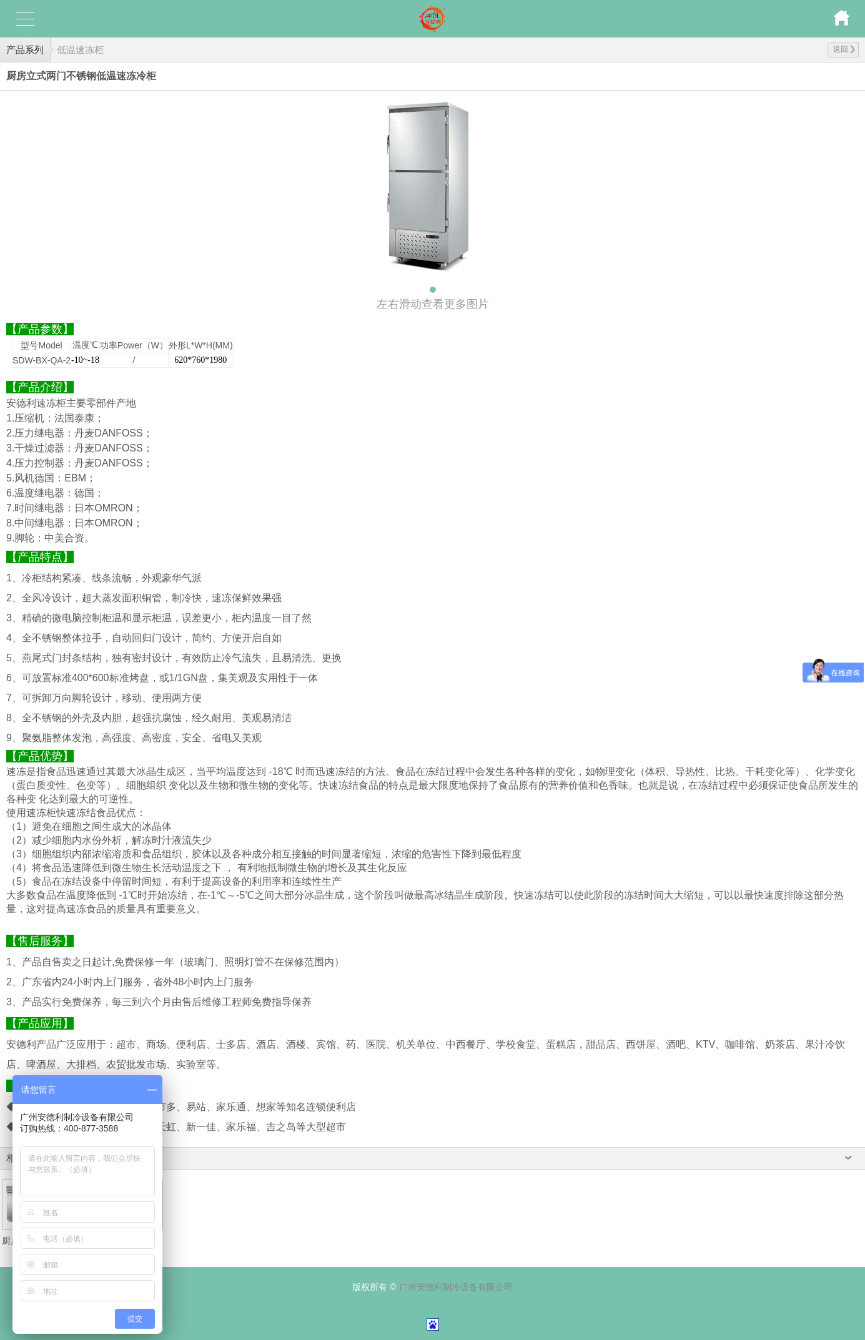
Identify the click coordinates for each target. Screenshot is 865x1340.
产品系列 (25, 49)
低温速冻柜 (80, 49)
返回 (844, 49)
